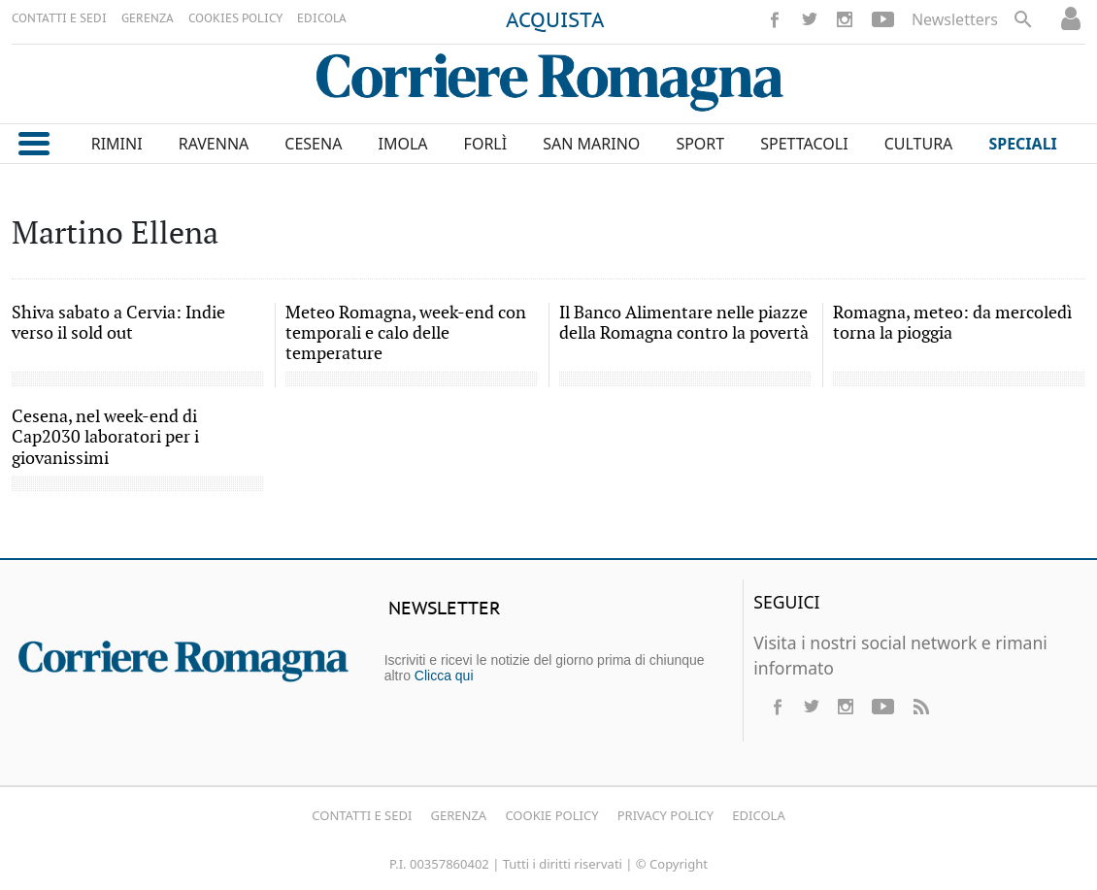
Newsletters (955, 19)
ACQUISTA (555, 21)
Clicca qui (444, 675)
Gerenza (459, 815)
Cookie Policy (551, 815)
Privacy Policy (665, 815)
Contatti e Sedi (362, 815)
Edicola (758, 815)
